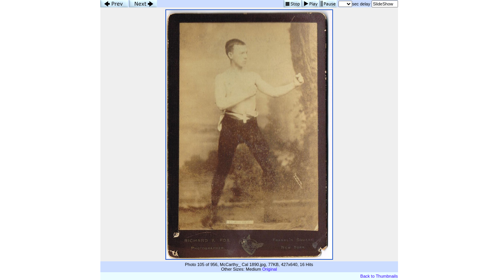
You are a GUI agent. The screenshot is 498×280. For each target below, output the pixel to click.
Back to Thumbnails (379, 276)
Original (269, 269)
